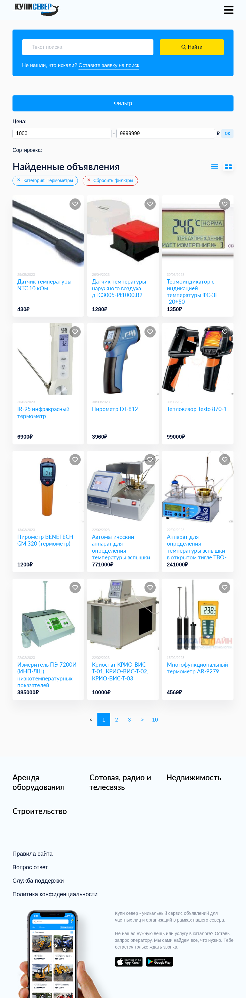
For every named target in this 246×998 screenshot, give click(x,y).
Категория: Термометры (44, 180)
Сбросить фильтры (109, 180)
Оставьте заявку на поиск (108, 65)
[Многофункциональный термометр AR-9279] (198, 614)
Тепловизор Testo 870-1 (197, 409)
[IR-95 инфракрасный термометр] (48, 359)
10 (155, 719)
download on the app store (129, 962)
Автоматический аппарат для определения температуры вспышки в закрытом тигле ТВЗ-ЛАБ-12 (121, 553)
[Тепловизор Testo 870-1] (198, 359)
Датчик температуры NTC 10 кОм (44, 285)
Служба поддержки (38, 881)
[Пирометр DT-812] (123, 359)
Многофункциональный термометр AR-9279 (197, 668)
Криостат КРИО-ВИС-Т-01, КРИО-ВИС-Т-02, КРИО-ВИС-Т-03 (120, 671)
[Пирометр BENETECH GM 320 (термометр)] (48, 486)
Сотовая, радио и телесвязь (120, 782)
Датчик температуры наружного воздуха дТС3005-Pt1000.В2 (119, 288)
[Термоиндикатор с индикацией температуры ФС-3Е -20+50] (198, 231)
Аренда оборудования (38, 782)
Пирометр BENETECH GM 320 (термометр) (45, 540)
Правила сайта (32, 854)
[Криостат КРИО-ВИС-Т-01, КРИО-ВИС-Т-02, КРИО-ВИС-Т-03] (123, 614)
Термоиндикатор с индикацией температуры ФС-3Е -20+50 (192, 291)
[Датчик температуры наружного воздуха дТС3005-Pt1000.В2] (123, 231)
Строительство (39, 811)
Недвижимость (193, 777)
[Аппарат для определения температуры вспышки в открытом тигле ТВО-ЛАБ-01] (198, 486)
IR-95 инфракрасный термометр (43, 412)
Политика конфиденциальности (55, 894)
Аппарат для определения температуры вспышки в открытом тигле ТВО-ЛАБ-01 (196, 550)
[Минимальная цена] (61, 133)
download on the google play (159, 962)
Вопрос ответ (30, 867)
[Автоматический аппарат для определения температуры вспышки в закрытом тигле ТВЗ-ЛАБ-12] (123, 486)
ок (227, 133)
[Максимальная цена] (165, 133)
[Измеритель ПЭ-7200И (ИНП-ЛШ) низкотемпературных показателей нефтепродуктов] (48, 614)
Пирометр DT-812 (115, 409)
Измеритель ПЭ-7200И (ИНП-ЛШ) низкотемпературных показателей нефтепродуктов (47, 678)
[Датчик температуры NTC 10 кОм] (48, 231)
